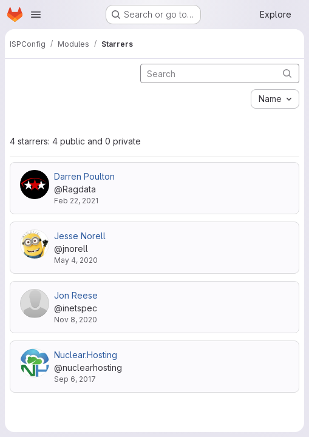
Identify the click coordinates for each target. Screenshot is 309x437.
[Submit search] (287, 73)
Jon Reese (76, 295)
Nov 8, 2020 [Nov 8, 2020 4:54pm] (75, 319)
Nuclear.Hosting (85, 355)
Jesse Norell (80, 236)
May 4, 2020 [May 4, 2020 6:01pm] (76, 260)
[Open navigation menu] (36, 14)
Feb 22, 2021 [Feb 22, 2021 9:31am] (76, 200)
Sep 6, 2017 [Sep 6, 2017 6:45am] (75, 379)
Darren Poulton (84, 176)
